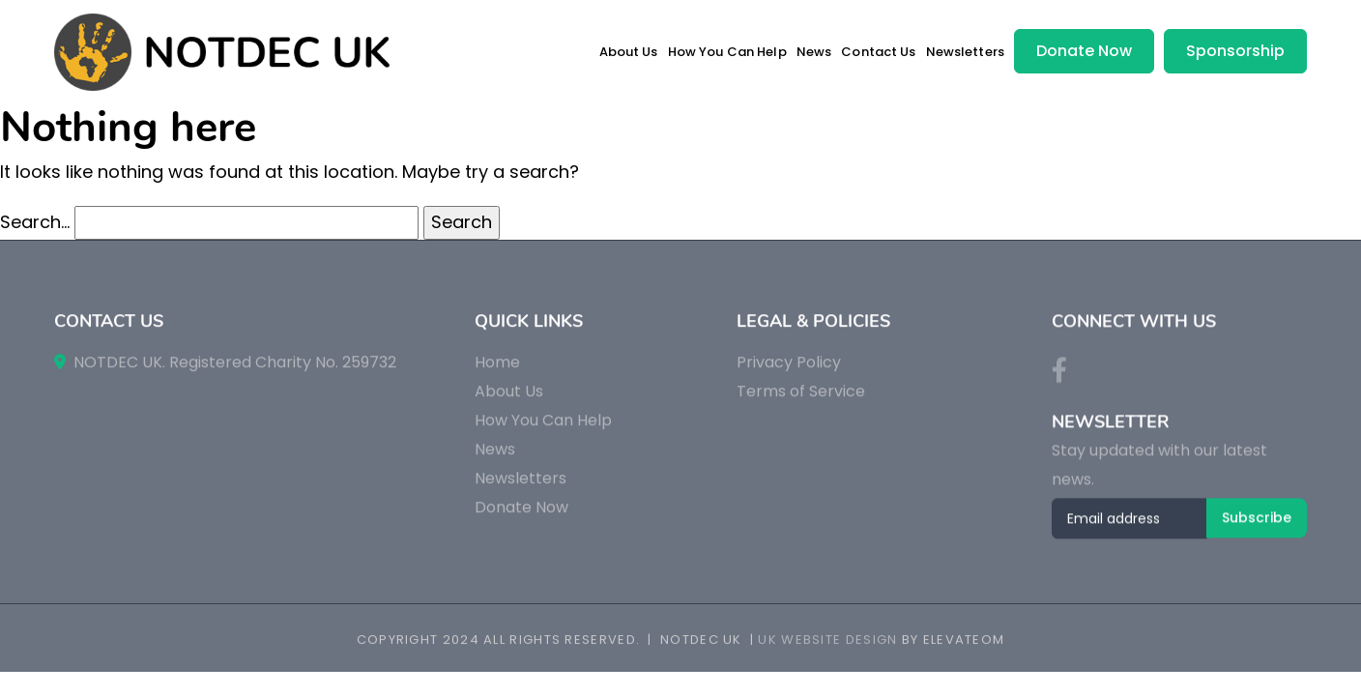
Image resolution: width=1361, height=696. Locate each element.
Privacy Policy (789, 371)
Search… (35, 222)
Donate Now (1084, 51)
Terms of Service (801, 400)
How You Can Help (727, 52)
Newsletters (965, 52)
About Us (628, 52)
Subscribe (1256, 526)
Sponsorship (1235, 51)
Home (497, 371)
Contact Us (878, 52)
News (814, 52)
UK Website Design (827, 641)
